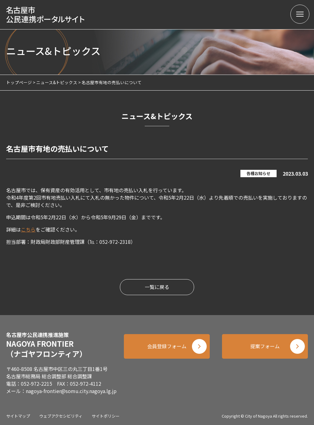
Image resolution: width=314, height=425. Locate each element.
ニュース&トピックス (56, 82)
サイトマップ (18, 416)
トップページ (19, 82)
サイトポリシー (106, 416)
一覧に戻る (157, 287)
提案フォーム (265, 346)
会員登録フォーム (166, 346)
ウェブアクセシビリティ (60, 416)
